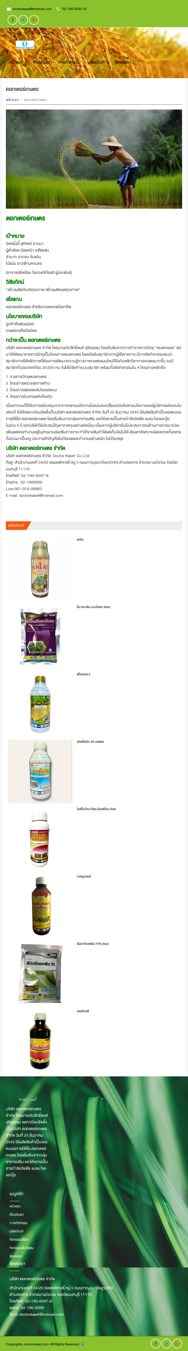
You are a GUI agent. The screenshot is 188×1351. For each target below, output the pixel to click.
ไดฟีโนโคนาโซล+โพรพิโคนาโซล (96, 809)
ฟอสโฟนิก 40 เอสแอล (90, 741)
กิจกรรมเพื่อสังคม (22, 1248)
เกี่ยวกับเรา (42, 62)
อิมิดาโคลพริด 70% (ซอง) (93, 944)
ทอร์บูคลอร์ (84, 876)
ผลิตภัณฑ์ (96, 62)
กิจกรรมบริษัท (19, 1239)
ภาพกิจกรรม (69, 62)
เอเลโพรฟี (83, 1011)
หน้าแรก (16, 62)
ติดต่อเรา (123, 62)
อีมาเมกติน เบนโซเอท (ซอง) (93, 607)
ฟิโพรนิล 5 (83, 674)
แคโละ (80, 539)
